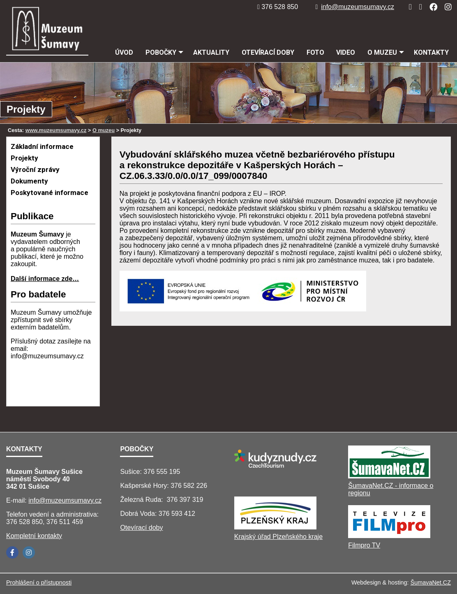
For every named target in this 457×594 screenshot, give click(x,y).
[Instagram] (446, 7)
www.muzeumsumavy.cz (56, 130)
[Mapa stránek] (418, 7)
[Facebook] (431, 7)
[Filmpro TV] (389, 535)
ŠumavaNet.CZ (431, 582)
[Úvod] (408, 7)
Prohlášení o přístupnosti (39, 582)
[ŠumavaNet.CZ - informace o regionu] (389, 476)
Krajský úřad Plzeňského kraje (278, 536)
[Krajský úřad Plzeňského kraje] (275, 527)
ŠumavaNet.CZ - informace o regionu (390, 489)
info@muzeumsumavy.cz (354, 6)
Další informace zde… (45, 278)
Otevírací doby (141, 527)
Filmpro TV (364, 545)
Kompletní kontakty (34, 535)
